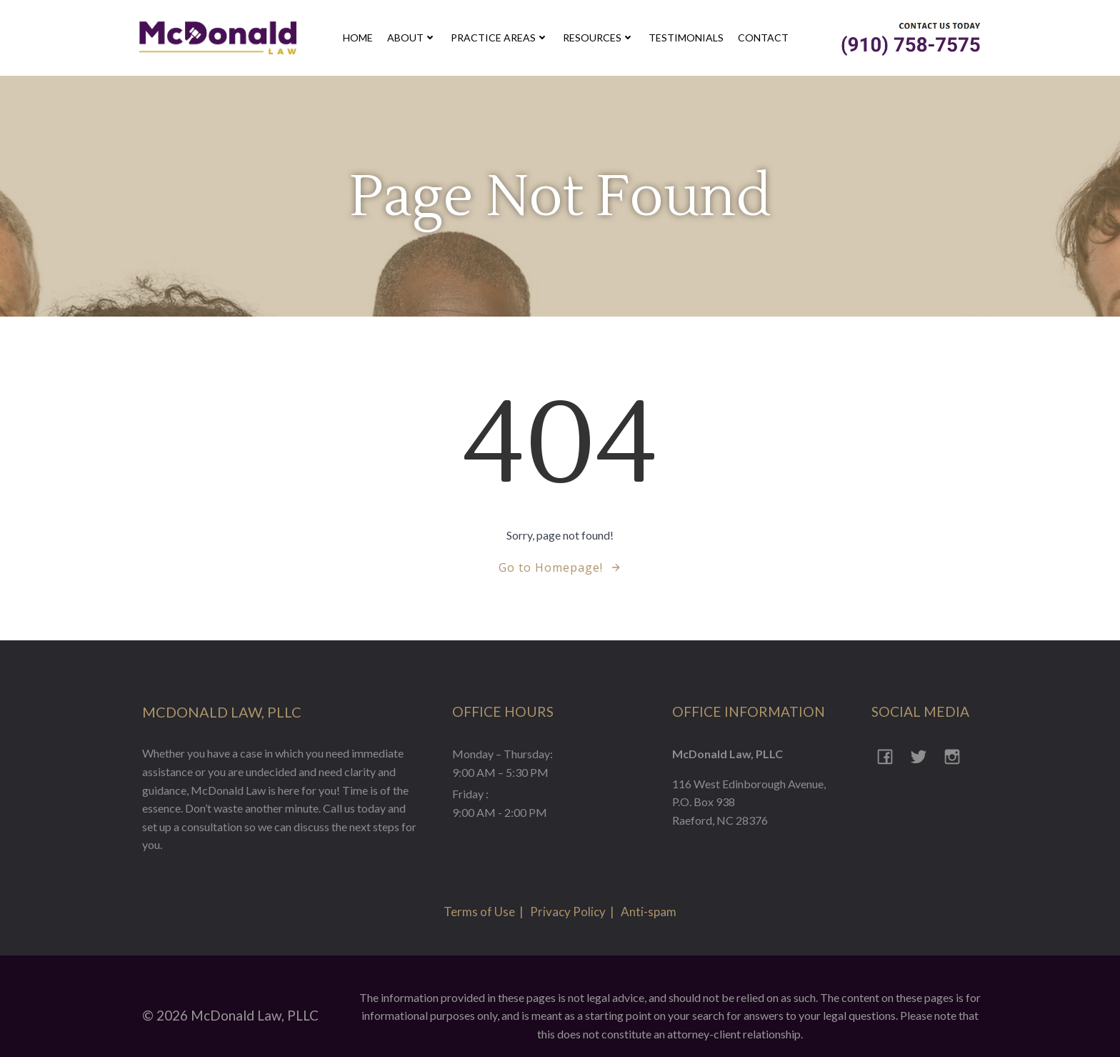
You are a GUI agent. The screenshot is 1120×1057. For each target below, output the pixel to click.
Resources (600, 39)
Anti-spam (648, 892)
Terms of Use (479, 892)
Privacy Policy (568, 892)
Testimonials (688, 39)
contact (765, 39)
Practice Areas (502, 39)
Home (360, 39)
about (414, 39)
